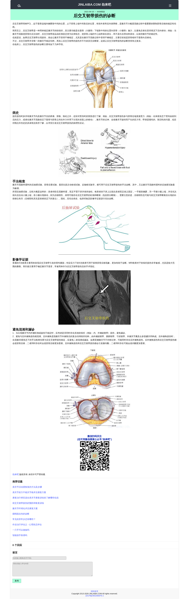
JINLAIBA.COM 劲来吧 (94, 4)
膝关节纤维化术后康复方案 (25, 508)
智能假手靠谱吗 (19, 535)
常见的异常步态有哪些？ (24, 519)
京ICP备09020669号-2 (94, 596)
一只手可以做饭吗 (20, 530)
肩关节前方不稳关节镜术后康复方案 (29, 492)
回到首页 (94, 591)
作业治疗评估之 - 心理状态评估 (27, 524)
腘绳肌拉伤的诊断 (20, 514)
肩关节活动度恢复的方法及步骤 (27, 487)
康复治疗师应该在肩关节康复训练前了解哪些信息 (35, 498)
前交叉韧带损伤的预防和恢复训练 (28, 503)
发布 (17, 581)
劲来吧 (15, 474)
